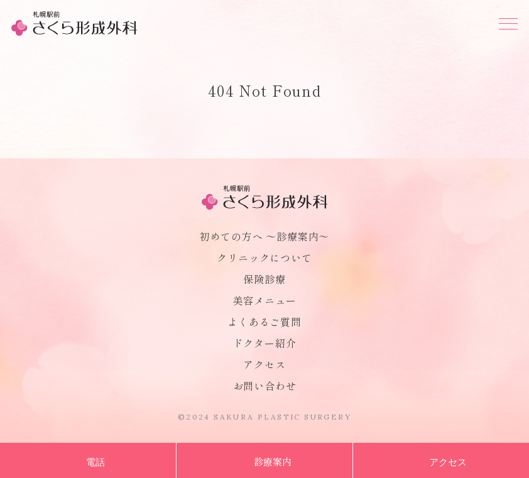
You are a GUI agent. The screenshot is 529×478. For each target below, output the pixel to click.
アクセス (264, 364)
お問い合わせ (265, 385)
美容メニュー (265, 300)
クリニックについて (264, 257)
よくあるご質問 (264, 321)
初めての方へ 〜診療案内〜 (264, 236)
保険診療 (264, 278)
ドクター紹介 (265, 342)
